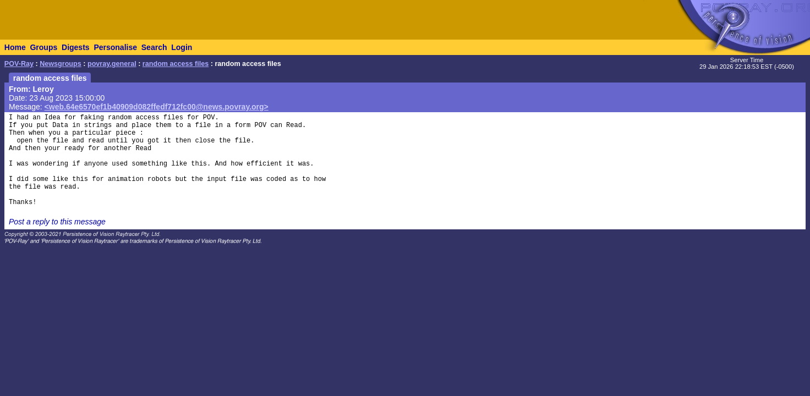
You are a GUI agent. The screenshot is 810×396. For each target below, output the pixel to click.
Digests (76, 47)
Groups (43, 47)
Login (181, 47)
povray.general (111, 64)
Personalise (115, 47)
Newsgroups (60, 64)
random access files (176, 64)
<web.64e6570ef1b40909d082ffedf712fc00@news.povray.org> (157, 106)
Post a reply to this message (57, 221)
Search (154, 47)
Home (15, 47)
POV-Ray (19, 64)
